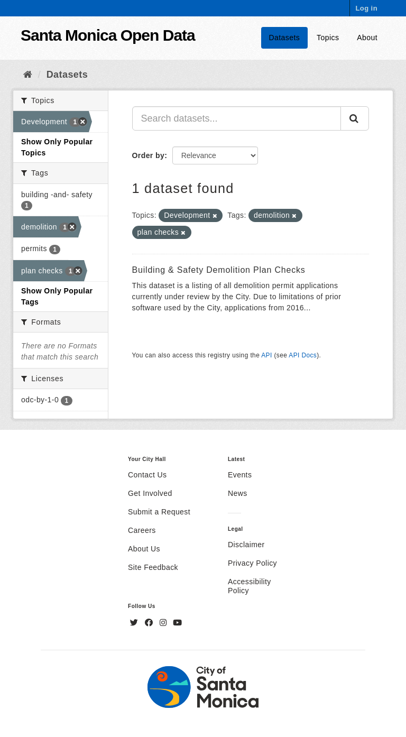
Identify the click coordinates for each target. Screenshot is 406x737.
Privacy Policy (252, 563)
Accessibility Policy (249, 586)
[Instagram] (164, 622)
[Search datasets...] (237, 118)
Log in (366, 8)
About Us (144, 549)
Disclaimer (246, 544)
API (266, 355)
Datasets (284, 37)
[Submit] (354, 118)
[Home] (27, 74)
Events (240, 475)
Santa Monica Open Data (108, 35)
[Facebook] (150, 622)
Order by (148, 155)
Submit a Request (159, 512)
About (367, 37)
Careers (142, 530)
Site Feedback (153, 567)
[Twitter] (135, 622)
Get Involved (150, 493)
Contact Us (147, 475)
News (237, 493)
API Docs (303, 355)
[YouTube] (177, 622)
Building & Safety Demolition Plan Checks (219, 269)
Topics (328, 37)
